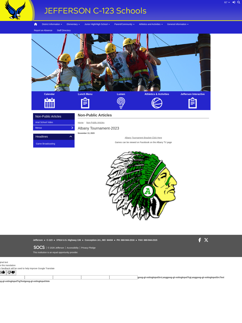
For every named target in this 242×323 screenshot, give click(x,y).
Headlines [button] (45, 136)
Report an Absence (43, 30)
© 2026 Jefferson (56, 248)
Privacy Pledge (88, 248)
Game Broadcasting (45, 143)
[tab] (54, 137)
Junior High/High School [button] (97, 24)
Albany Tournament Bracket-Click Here (143, 137)
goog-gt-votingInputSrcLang (152, 277)
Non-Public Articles (95, 122)
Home (80, 122)
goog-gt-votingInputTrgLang (181, 277)
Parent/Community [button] (124, 24)
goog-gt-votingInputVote (37, 281)
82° (227, 2)
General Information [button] (178, 24)
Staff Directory (64, 30)
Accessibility (73, 248)
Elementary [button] (73, 24)
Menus (39, 127)
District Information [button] (52, 24)
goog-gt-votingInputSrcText (210, 277)
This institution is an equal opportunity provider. (55, 252)
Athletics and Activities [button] (151, 24)
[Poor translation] (11, 272)
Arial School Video (44, 122)
